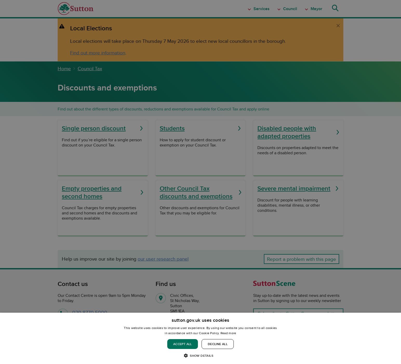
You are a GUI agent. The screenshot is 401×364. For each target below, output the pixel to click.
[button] (200, 355)
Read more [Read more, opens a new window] (228, 333)
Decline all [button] (218, 344)
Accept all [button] (182, 344)
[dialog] (200, 338)
